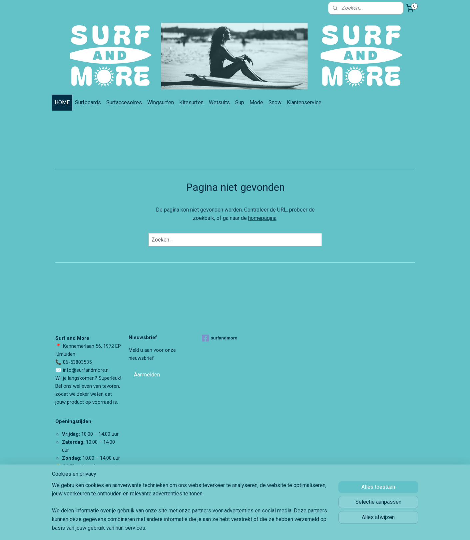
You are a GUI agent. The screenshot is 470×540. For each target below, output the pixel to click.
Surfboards (88, 102)
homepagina (262, 218)
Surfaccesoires (124, 102)
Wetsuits (219, 102)
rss (269, 528)
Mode (256, 102)
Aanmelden (147, 374)
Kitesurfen (191, 102)
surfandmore (219, 338)
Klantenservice (304, 102)
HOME (62, 102)
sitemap (256, 528)
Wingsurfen (160, 102)
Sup (239, 102)
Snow (274, 102)
